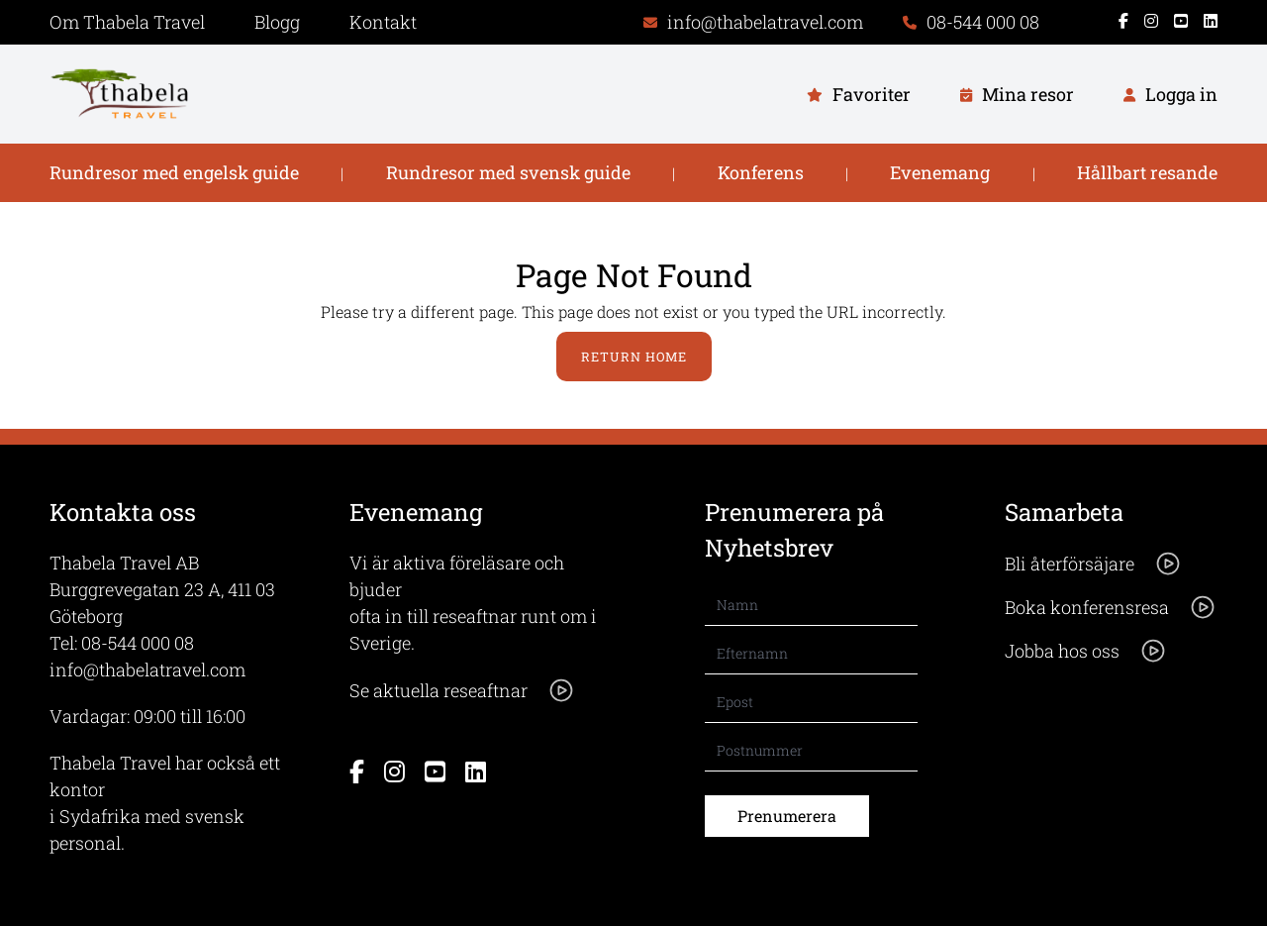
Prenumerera (786, 815)
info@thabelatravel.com (147, 669)
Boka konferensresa (1111, 607)
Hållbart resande (1147, 172)
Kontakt (383, 22)
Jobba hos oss (1086, 651)
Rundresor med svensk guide (508, 172)
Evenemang (940, 172)
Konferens (761, 172)
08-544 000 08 (137, 643)
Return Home (634, 356)
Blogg (277, 22)
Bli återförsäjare (1093, 563)
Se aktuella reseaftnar (462, 690)
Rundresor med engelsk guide (174, 172)
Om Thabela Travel (127, 22)
